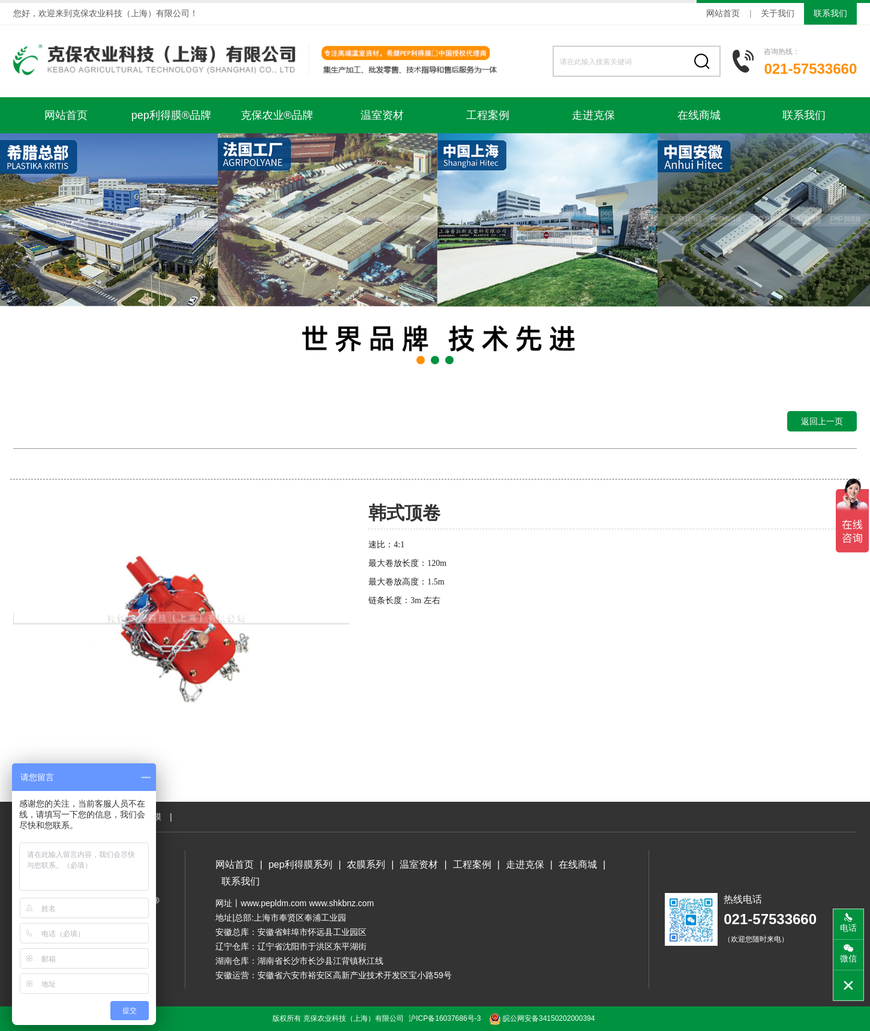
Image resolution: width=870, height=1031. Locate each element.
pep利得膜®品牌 (171, 115)
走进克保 (593, 115)
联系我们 (830, 13)
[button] (420, 360)
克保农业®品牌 (277, 115)
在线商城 (699, 115)
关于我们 (777, 13)
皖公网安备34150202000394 (542, 1018)
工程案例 (487, 115)
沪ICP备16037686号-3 (445, 1018)
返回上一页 (822, 421)
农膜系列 (366, 864)
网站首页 (723, 13)
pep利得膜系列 (300, 864)
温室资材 (382, 115)
